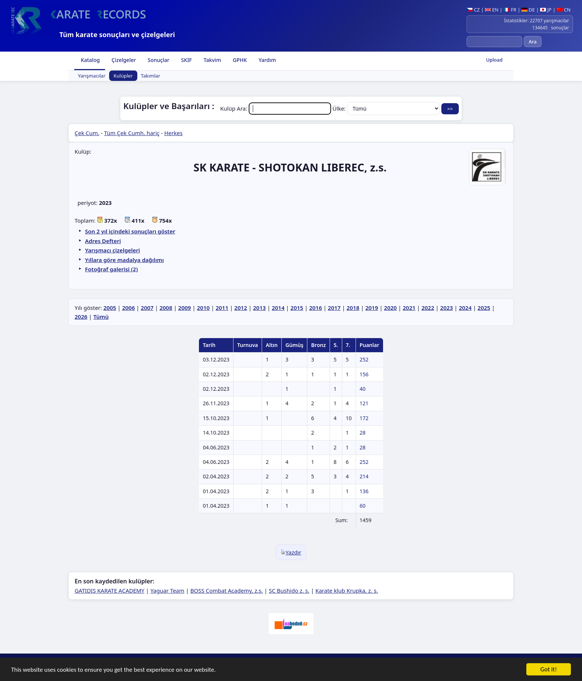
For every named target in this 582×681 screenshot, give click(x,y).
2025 (484, 307)
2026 (81, 316)
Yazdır (291, 552)
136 (364, 491)
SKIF (186, 59)
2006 (128, 307)
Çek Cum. (87, 133)
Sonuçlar (157, 59)
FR (510, 9)
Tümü (100, 316)
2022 (427, 307)
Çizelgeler (123, 59)
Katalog (89, 59)
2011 (222, 307)
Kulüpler (123, 75)
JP (546, 9)
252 (364, 359)
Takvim (211, 59)
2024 (465, 307)
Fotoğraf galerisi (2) (111, 269)
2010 (203, 307)
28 (363, 432)
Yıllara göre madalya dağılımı (124, 259)
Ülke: (387, 108)
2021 (409, 307)
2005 (109, 307)
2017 (334, 307)
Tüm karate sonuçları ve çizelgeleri (117, 34)
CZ (473, 9)
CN (563, 9)
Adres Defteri (103, 241)
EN (491, 9)
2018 (353, 307)
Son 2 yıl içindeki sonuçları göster (130, 231)
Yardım (266, 59)
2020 (390, 307)
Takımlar (150, 75)
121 (364, 403)
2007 (147, 307)
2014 (278, 307)
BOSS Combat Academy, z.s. (226, 590)
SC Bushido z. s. (289, 590)
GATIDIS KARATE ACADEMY (109, 590)
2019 (371, 307)
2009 (184, 307)
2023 (446, 307)
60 (363, 505)
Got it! (548, 670)
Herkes (173, 133)
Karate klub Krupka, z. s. (346, 590)
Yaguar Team (167, 590)
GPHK (239, 59)
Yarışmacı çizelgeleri (112, 250)
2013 (259, 307)
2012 (240, 307)
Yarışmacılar (91, 75)
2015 (297, 307)
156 (364, 374)
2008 (166, 307)
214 (364, 476)
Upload (494, 59)
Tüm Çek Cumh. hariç (132, 133)
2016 (315, 307)
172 (364, 418)
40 (363, 388)
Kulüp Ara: (276, 108)
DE (528, 9)
